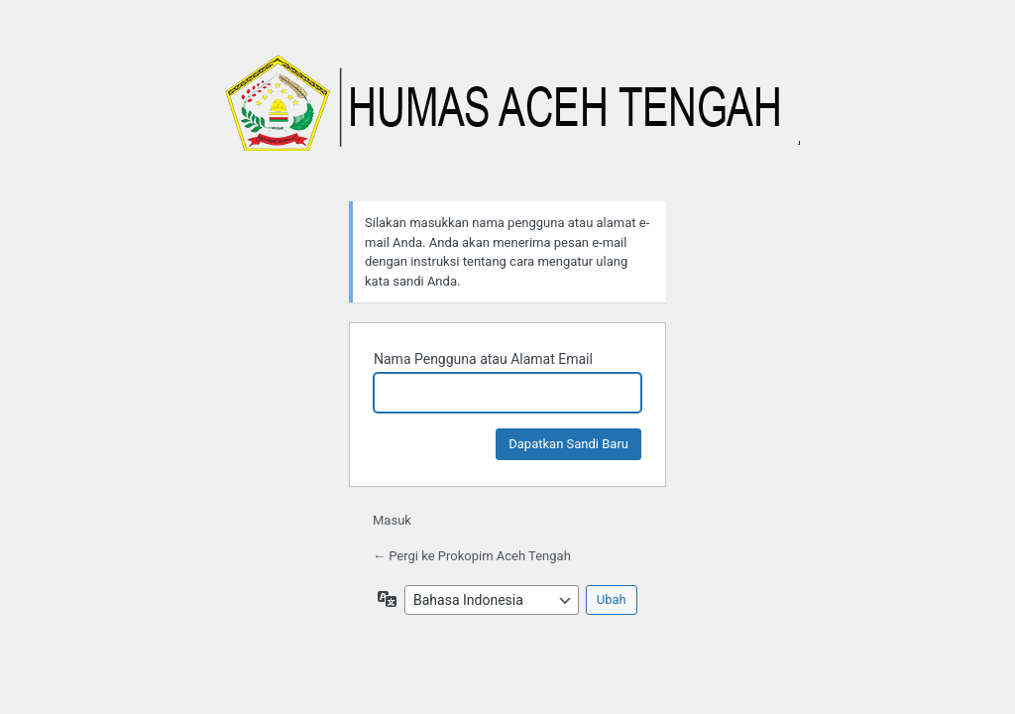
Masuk (392, 520)
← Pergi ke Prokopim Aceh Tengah (472, 555)
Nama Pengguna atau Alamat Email (483, 359)
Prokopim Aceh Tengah (507, 114)
